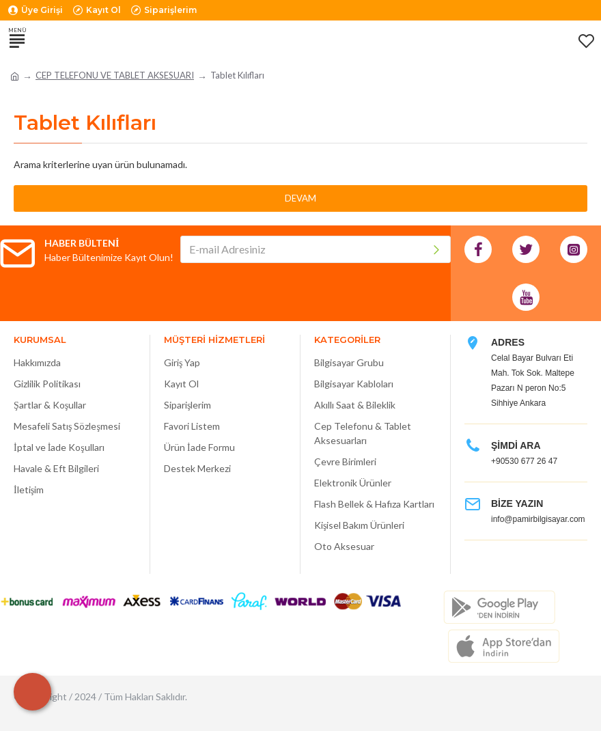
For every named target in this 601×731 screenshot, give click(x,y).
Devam (300, 198)
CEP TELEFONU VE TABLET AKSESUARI (115, 75)
